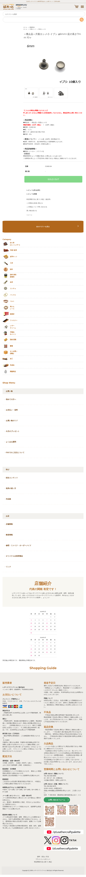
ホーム (25, 27)
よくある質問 (11, 442)
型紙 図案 (13, 339)
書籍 (11, 346)
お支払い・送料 (12, 410)
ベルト (12, 301)
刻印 (11, 269)
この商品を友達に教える (34, 203)
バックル (13, 295)
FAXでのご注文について (15, 452)
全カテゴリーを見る (43, 226)
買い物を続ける (31, 210)
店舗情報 (9, 524)
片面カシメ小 (42, 29)
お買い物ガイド (12, 420)
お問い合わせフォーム (56, 800)
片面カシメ (33, 29)
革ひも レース (12, 308)
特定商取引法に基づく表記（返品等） (39, 199)
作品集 (8, 499)
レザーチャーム (13, 327)
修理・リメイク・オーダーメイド (18, 545)
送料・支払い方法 (43, 856)
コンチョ (13, 288)
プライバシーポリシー (43, 859)
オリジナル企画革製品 (14, 556)
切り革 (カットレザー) (15, 244)
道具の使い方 (11, 488)
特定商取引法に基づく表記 (43, 862)
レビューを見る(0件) (33, 190)
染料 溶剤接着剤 (13, 276)
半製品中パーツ (13, 333)
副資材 (12, 314)
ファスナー (13, 320)
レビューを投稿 (31, 194)
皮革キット (13, 256)
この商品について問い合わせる (36, 207)
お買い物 (9, 391)
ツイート (29, 215)
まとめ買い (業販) (13, 352)
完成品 (12, 365)
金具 (11, 282)
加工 (11, 359)
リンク (8, 567)
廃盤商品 (32, 27)
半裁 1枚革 (13, 250)
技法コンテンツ (12, 478)
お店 (7, 516)
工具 (11, 263)
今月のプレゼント (12, 431)
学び (7, 469)
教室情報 (9, 535)
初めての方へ (11, 399)
